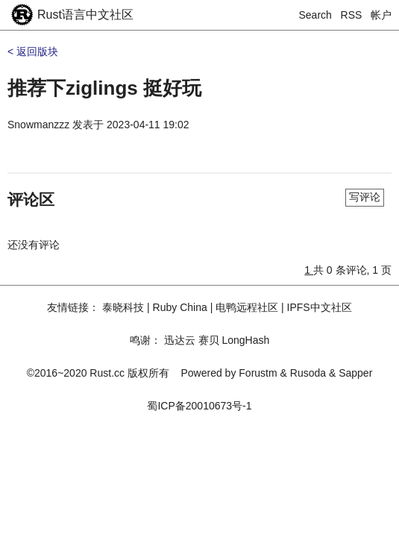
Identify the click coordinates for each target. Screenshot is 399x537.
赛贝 (208, 340)
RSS (351, 15)
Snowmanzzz (38, 125)
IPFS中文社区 (319, 307)
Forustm (258, 373)
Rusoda (308, 373)
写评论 (364, 197)
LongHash (245, 340)
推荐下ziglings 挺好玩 (104, 88)
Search (315, 15)
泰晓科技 (123, 307)
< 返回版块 (32, 51)
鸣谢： (145, 340)
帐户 (381, 15)
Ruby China (180, 307)
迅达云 (179, 340)
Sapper (355, 373)
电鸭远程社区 (247, 307)
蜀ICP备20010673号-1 (199, 406)
